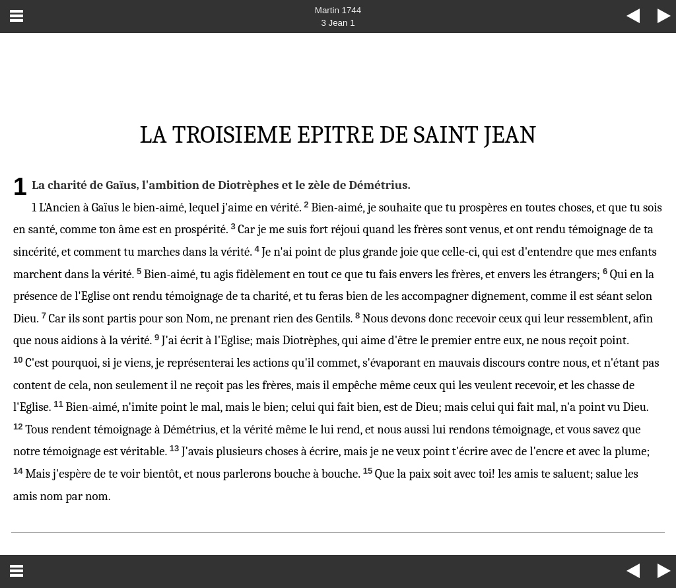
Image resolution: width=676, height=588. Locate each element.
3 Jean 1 (338, 23)
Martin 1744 (338, 10)
